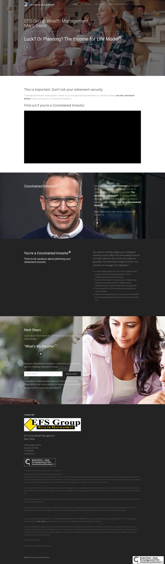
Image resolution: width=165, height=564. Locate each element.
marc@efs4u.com (29, 454)
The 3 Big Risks (85, 4)
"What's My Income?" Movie (118, 4)
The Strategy (100, 4)
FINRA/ (81, 519)
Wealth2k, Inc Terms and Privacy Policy (36, 557)
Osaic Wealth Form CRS (32, 540)
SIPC (84, 519)
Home (75, 4)
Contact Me (136, 4)
